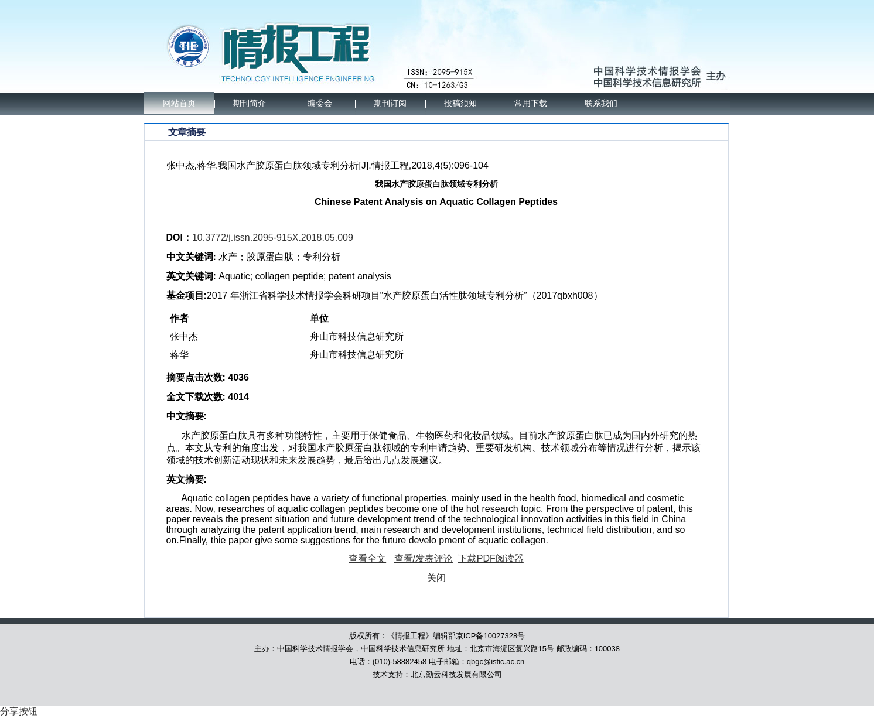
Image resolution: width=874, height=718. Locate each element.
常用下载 (530, 103)
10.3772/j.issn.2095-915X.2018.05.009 (272, 237)
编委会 (320, 103)
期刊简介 (249, 103)
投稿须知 (460, 103)
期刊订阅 (390, 103)
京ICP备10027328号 (490, 635)
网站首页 (179, 103)
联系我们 (601, 103)
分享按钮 (18, 711)
